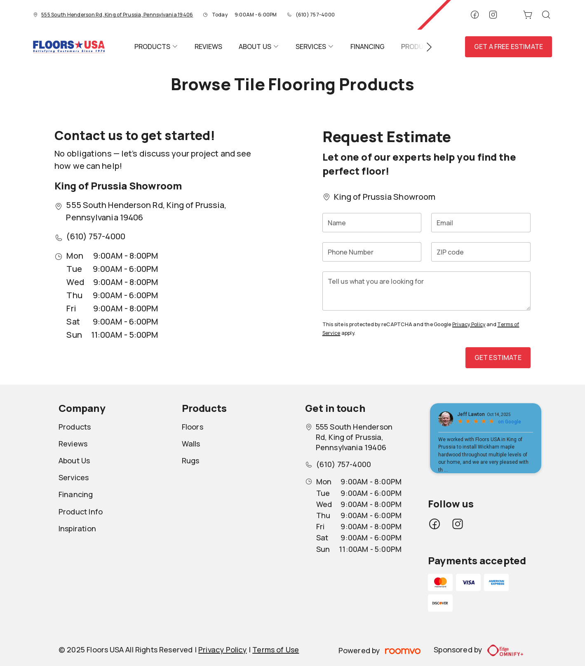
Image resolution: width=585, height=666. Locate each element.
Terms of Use (275, 649)
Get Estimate (498, 357)
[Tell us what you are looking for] (426, 291)
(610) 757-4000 (315, 14)
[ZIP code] (481, 252)
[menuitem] (156, 47)
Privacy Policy (468, 324)
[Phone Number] (372, 252)
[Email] (481, 222)
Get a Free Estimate (508, 46)
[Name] (372, 222)
